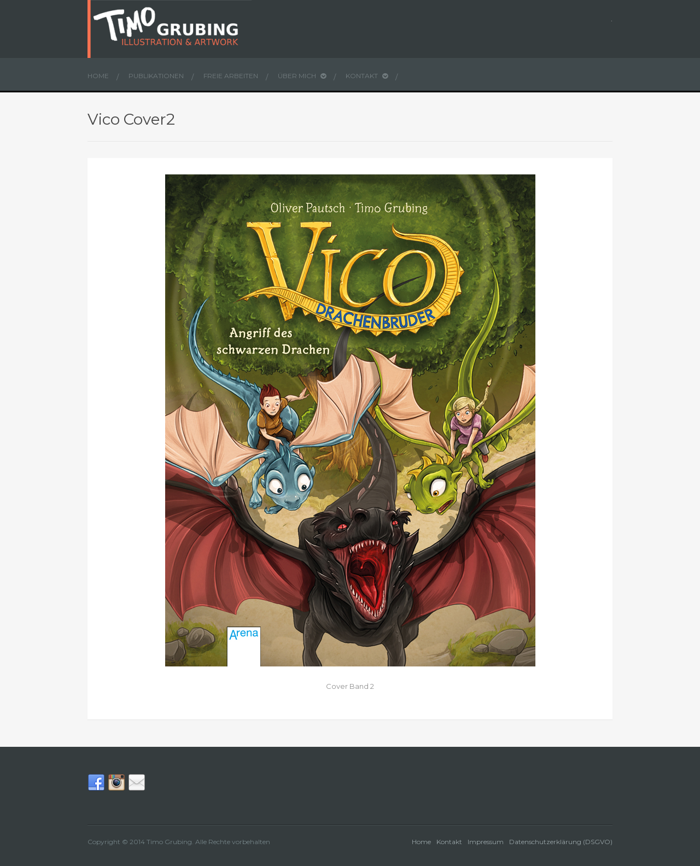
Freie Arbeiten (230, 76)
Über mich (302, 76)
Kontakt (367, 76)
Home (98, 76)
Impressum (486, 842)
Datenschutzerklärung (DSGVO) (560, 842)
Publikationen (156, 76)
